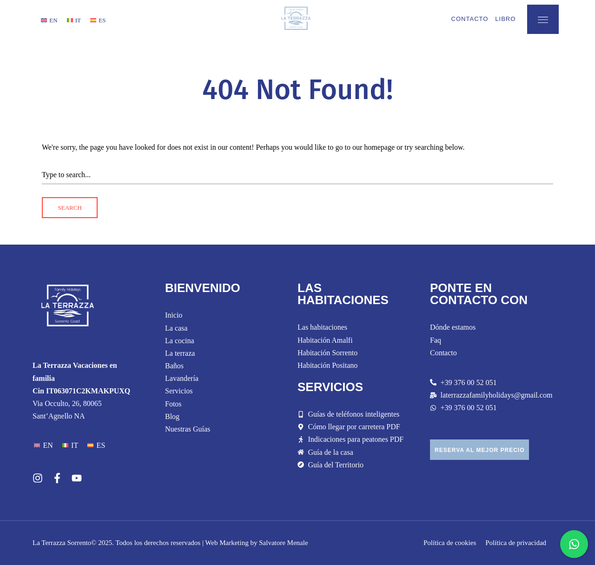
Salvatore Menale (283, 542)
